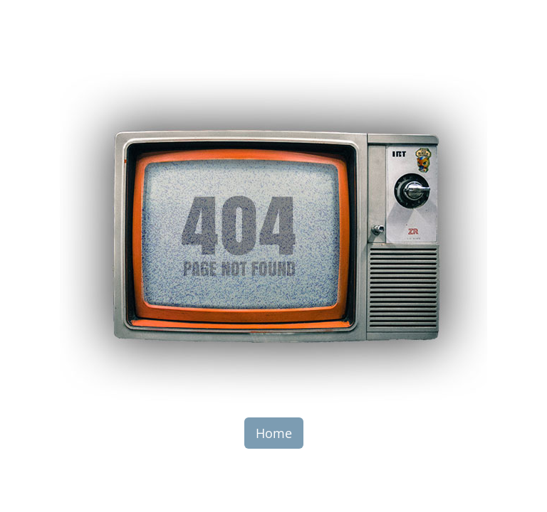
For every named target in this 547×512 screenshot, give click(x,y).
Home (274, 433)
